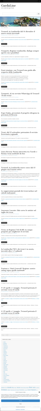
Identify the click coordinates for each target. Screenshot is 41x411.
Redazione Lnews (4, 34)
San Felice (5, 374)
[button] (39, 392)
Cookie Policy (18, 409)
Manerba (5, 362)
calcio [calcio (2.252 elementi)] (34, 387)
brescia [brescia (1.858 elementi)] (18, 387)
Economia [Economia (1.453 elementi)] (21, 390)
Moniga (4, 363)
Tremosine (5, 382)
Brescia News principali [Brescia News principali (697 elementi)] (25, 387)
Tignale (4, 378)
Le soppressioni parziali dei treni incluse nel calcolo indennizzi (19, 192)
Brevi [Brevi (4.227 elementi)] (30, 387)
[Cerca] (38, 14)
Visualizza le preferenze (20, 406)
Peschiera (5, 367)
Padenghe (5, 366)
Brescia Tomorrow (4, 155)
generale (5, 354)
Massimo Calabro (4, 252)
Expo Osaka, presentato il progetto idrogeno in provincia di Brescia (20, 114)
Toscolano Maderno (6, 380)
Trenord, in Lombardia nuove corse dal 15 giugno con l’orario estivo (18, 169)
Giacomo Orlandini (5, 135)
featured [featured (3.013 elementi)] (33, 390)
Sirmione (5, 376)
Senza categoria (6, 375)
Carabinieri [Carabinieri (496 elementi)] (37, 387)
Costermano (5, 347)
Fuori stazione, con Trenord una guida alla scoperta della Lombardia (18, 71)
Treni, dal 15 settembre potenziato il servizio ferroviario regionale (19, 133)
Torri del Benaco (6, 379)
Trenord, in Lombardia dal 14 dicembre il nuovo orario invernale (18, 32)
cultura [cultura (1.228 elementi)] (8, 390)
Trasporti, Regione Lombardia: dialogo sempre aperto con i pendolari (20, 52)
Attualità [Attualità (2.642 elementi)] (9, 387)
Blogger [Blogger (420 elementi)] (15, 387)
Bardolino (5, 343)
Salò (4, 372)
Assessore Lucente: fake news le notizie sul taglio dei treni (18, 211)
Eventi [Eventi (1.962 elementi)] (29, 390)
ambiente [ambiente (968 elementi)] (3, 387)
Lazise (4, 356)
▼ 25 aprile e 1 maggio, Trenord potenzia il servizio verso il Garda (18, 289)
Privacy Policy (22, 409)
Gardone (4, 351)
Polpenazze (5, 368)
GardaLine (8, 5)
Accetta (20, 400)
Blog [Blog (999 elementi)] (13, 387)
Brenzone (5, 344)
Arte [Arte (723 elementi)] (6, 387)
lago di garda (5, 355)
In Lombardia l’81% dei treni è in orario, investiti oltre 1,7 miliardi (17, 250)
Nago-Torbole (5, 364)
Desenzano (5, 348)
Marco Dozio (4, 116)
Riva (4, 371)
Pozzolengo (5, 370)
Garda (4, 350)
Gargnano (5, 352)
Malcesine (5, 360)
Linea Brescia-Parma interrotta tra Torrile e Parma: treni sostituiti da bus (19, 153)
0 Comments (16, 34)
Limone (4, 358)
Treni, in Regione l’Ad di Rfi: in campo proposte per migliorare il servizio (16, 231)
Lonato (4, 359)
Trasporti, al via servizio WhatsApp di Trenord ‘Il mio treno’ (20, 95)
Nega (21, 403)
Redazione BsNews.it (5, 291)
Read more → (4, 43)
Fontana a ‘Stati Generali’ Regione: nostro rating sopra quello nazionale (18, 269)
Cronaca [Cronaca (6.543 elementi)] (4, 390)
